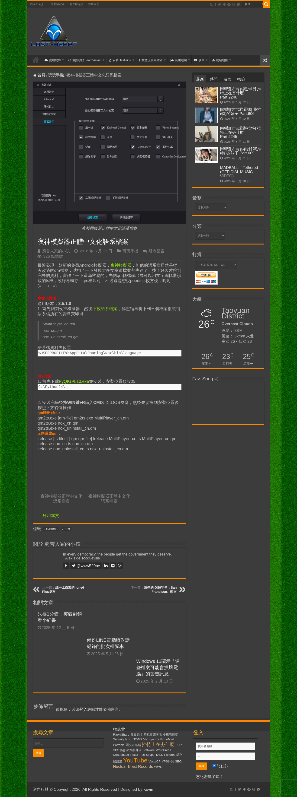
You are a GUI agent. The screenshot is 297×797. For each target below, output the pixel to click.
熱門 (214, 79)
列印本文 (50, 515)
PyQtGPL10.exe (74, 381)
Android (52, 529)
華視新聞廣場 (153, 734)
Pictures (169, 754)
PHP (178, 745)
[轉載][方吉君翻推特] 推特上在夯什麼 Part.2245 (240, 132)
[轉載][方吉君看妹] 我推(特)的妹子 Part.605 (240, 151)
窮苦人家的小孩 (56, 251)
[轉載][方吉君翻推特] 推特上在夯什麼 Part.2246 (240, 93)
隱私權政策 (58, 4)
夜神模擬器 (120, 265)
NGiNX (137, 739)
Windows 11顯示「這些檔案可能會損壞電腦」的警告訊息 (158, 667)
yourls (155, 739)
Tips (67, 529)
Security (118, 739)
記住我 (221, 766)
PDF (128, 739)
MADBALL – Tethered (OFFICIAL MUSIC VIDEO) (239, 171)
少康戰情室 (170, 734)
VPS (146, 739)
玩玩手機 (56, 75)
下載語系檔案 (104, 308)
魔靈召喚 (136, 734)
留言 (227, 79)
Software (148, 750)
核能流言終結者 (151, 60)
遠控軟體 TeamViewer (85, 60)
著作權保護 (76, 4)
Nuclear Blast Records (133, 766)
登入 (83, 709)
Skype (150, 754)
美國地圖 (178, 60)
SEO (178, 761)
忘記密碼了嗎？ (209, 777)
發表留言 (157, 251)
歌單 (199, 60)
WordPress (163, 750)
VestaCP (154, 761)
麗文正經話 (133, 745)
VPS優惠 (119, 750)
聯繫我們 (93, 4)
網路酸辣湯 (134, 750)
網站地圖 (220, 60)
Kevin (148, 789)
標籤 (241, 79)
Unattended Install (125, 754)
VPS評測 (168, 761)
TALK (159, 754)
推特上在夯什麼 (158, 744)
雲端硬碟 (53, 60)
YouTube (135, 760)
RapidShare (121, 734)
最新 (200, 79)
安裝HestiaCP (120, 60)
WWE (158, 766)
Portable (119, 745)
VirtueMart (167, 739)
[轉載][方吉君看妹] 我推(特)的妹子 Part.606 (240, 111)
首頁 (36, 59)
